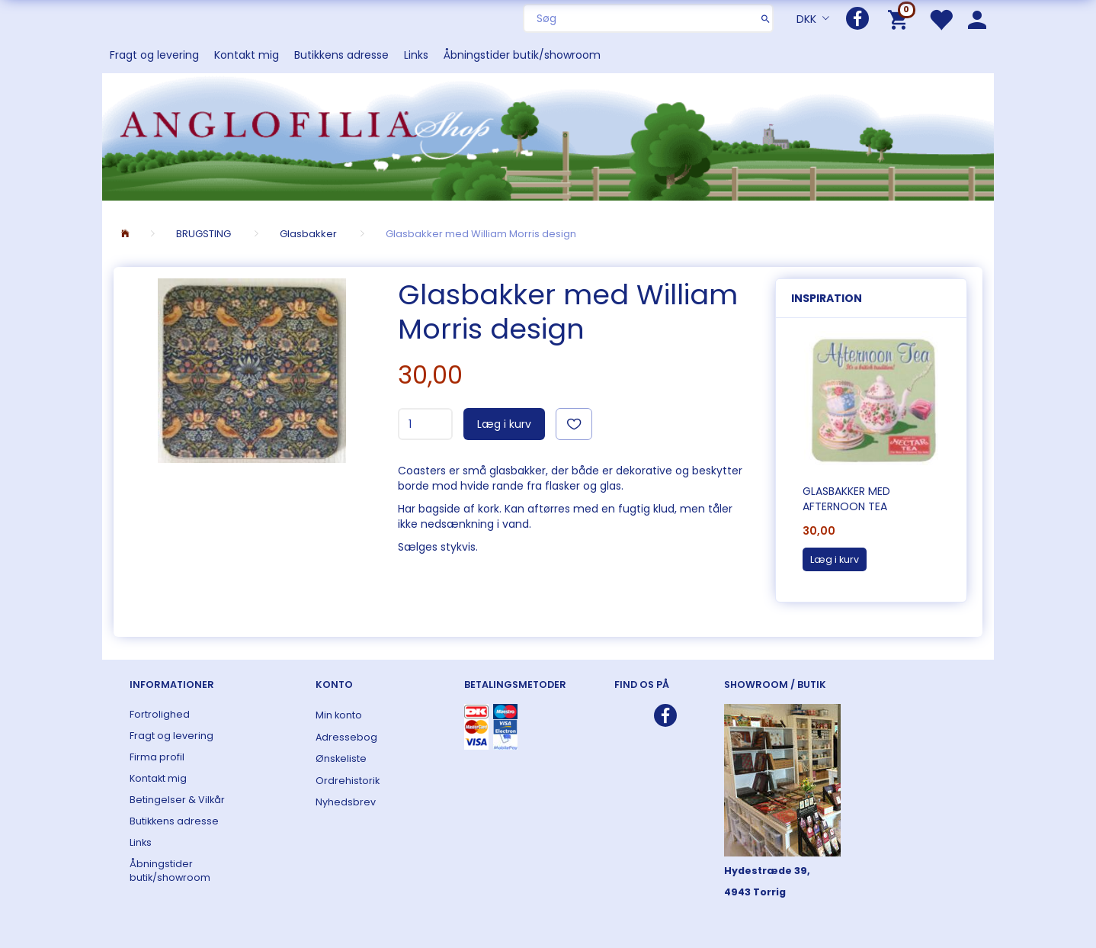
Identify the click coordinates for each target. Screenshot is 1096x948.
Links (416, 55)
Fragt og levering (154, 55)
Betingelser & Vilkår (177, 799)
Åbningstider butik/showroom (522, 55)
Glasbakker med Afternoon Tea (846, 499)
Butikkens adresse (341, 55)
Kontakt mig (246, 55)
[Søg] (765, 18)
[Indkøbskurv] (900, 18)
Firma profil (157, 756)
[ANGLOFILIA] (548, 135)
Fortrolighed (160, 714)
